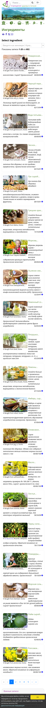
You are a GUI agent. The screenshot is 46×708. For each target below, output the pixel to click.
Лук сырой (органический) (35, 176)
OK (37, 697)
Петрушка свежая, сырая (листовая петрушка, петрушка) (35, 334)
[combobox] (23, 45)
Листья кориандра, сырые (33, 494)
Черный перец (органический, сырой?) (35, 84)
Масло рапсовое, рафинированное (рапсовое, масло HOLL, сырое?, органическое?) (35, 462)
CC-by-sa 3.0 (9, 538)
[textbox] (22, 45)
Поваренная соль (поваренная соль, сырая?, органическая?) (35, 56)
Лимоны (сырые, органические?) (35, 367)
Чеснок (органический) (35, 145)
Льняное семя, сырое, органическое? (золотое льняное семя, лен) (35, 271)
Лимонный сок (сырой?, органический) (35, 302)
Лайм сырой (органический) (35, 614)
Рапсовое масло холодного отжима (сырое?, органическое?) (35, 648)
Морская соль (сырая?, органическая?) (35, 584)
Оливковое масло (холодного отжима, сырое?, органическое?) (35, 430)
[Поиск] (21, 3)
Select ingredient (12, 40)
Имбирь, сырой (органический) (35, 398)
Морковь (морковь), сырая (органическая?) (35, 240)
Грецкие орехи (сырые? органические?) (35, 210)
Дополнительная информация (12, 705)
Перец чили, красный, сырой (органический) (35, 524)
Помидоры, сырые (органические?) (35, 554)
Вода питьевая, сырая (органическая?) (35, 115)
